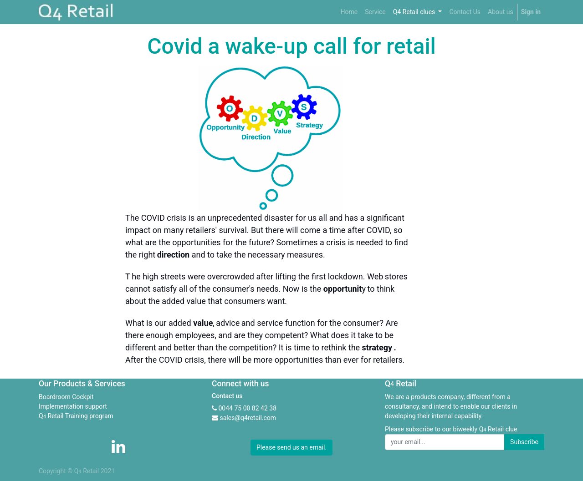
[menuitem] (349, 12)
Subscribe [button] (524, 442)
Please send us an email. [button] (291, 447)
